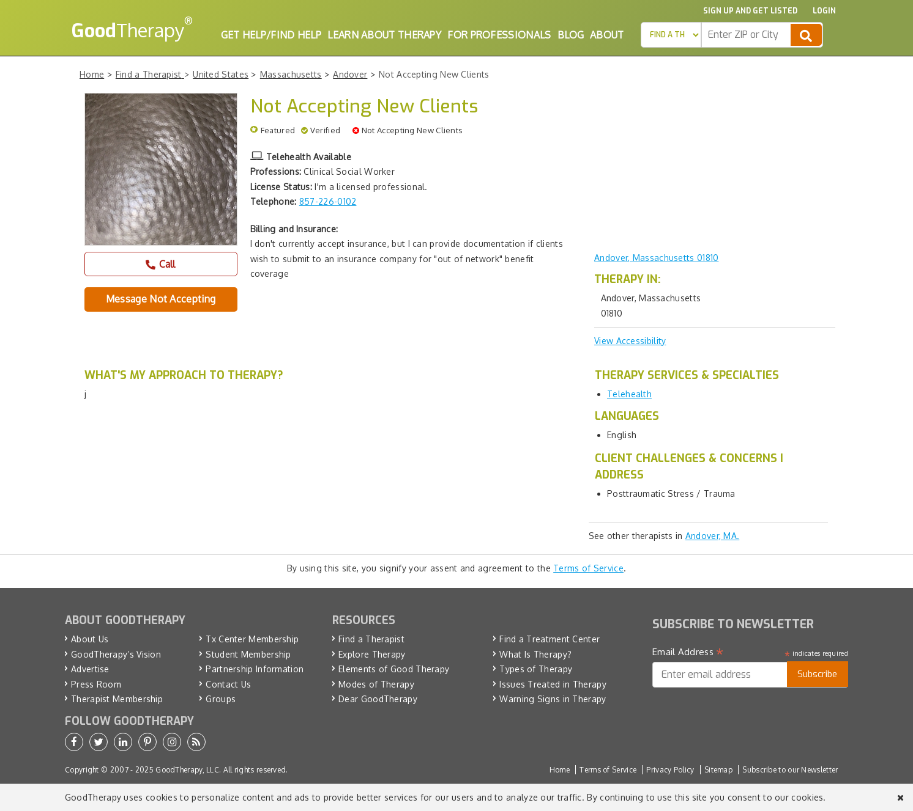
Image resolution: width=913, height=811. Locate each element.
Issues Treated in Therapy (552, 684)
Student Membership (248, 654)
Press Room (96, 684)
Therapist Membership (117, 699)
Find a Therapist (371, 639)
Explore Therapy (372, 654)
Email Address (688, 652)
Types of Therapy (535, 669)
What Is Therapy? (535, 654)
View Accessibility (630, 341)
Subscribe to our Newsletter (790, 769)
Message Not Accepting (160, 299)
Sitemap (718, 769)
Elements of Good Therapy (393, 669)
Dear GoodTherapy (377, 699)
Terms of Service (588, 568)
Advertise (90, 669)
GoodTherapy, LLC (187, 769)
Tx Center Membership (252, 639)
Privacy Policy (670, 769)
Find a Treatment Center (549, 639)
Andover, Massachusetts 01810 (656, 257)
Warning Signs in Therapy (552, 699)
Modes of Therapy (376, 684)
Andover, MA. (712, 535)
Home (560, 769)
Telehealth (629, 394)
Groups (221, 699)
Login (824, 11)
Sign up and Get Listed (750, 11)
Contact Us (228, 684)
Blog (570, 35)
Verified (325, 130)
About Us (89, 639)
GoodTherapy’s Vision (116, 654)
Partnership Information (255, 669)
